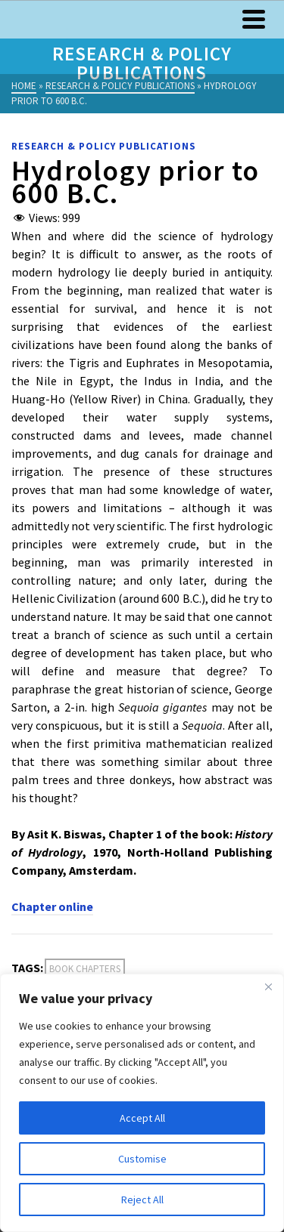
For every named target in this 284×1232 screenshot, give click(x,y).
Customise (142, 1159)
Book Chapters (84, 968)
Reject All (142, 1199)
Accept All (142, 1118)
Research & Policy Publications (103, 146)
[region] (142, 1103)
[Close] (268, 986)
